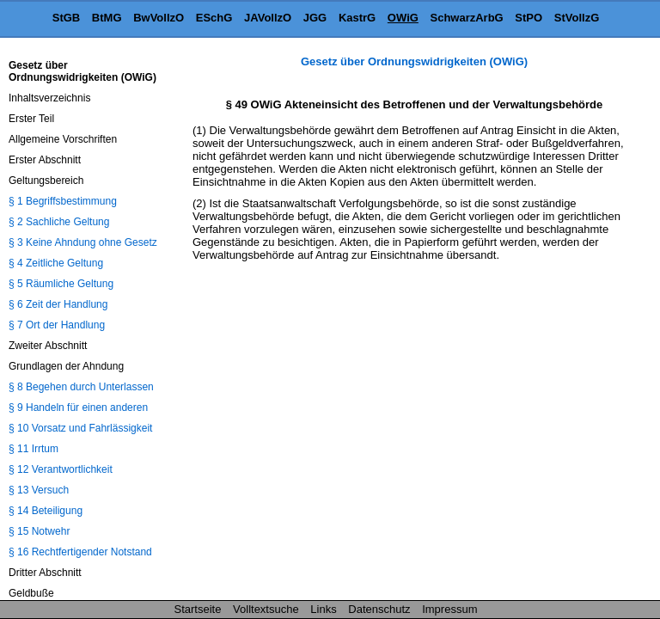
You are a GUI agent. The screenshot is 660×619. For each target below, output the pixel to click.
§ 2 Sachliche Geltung (59, 222)
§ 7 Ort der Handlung (57, 325)
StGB (66, 17)
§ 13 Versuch (39, 490)
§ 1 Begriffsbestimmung (63, 201)
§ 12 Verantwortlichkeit (61, 469)
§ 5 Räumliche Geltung (61, 284)
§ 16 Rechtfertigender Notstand (80, 552)
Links (323, 609)
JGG (315, 17)
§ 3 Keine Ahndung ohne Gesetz (83, 242)
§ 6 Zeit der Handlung (58, 304)
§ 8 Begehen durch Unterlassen (81, 387)
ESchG (214, 17)
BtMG (107, 17)
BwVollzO (158, 17)
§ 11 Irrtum (33, 449)
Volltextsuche (266, 609)
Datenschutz (379, 609)
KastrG (357, 17)
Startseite (198, 609)
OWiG (403, 17)
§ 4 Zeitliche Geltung (56, 263)
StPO (528, 17)
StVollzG (576, 17)
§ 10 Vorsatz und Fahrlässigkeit (80, 428)
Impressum (449, 609)
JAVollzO (267, 17)
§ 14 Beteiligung (45, 511)
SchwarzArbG (466, 17)
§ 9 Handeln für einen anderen (78, 407)
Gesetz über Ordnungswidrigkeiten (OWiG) (414, 61)
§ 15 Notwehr (39, 531)
